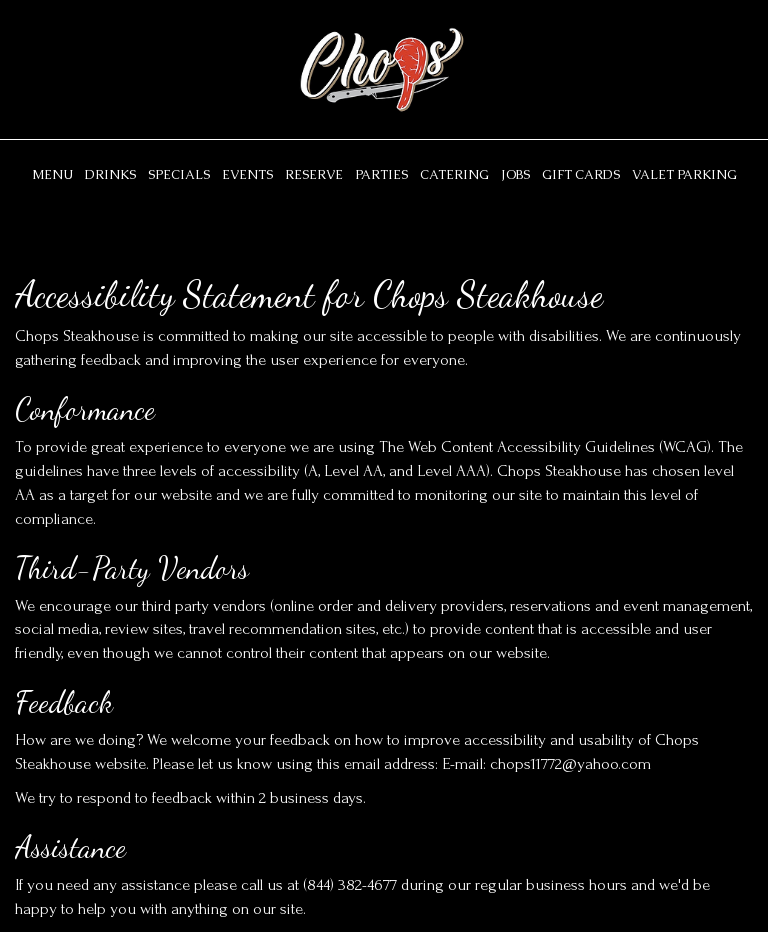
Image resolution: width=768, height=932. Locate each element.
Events (247, 174)
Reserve (314, 174)
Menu (52, 174)
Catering (454, 174)
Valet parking (684, 174)
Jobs (515, 174)
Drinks (110, 174)
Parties (381, 174)
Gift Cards (581, 174)
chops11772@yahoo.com (570, 764)
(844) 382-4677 (350, 885)
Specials (179, 174)
